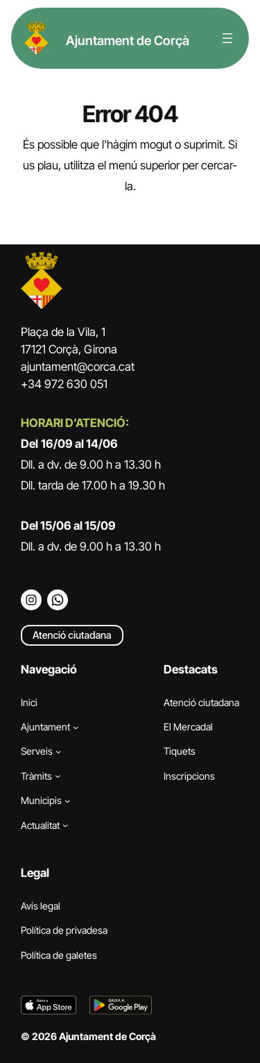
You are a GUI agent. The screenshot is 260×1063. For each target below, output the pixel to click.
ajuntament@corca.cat (78, 367)
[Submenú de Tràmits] (57, 775)
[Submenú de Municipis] (67, 800)
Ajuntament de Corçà (127, 40)
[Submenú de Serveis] (58, 751)
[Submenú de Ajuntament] (75, 726)
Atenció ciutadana (72, 635)
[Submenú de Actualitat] (65, 825)
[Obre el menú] (227, 38)
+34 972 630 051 (64, 384)
